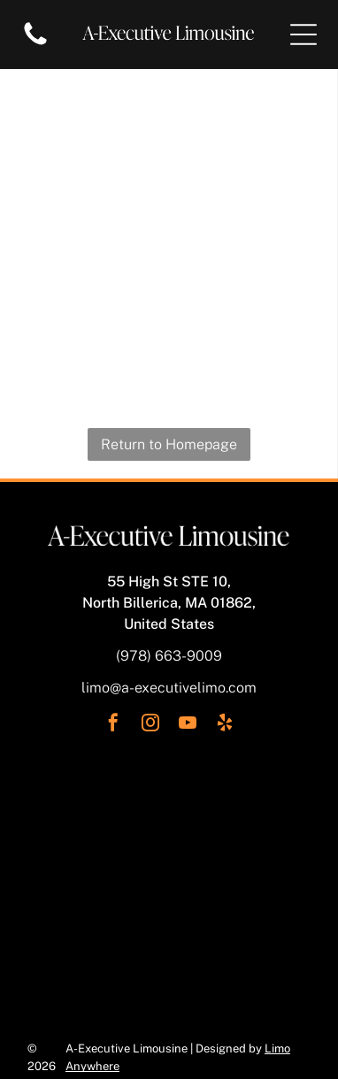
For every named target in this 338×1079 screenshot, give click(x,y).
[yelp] (224, 724)
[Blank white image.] (35, 43)
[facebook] (113, 724)
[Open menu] (303, 34)
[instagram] (150, 724)
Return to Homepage (169, 444)
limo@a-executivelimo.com (169, 687)
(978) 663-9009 (169, 655)
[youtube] (187, 724)
